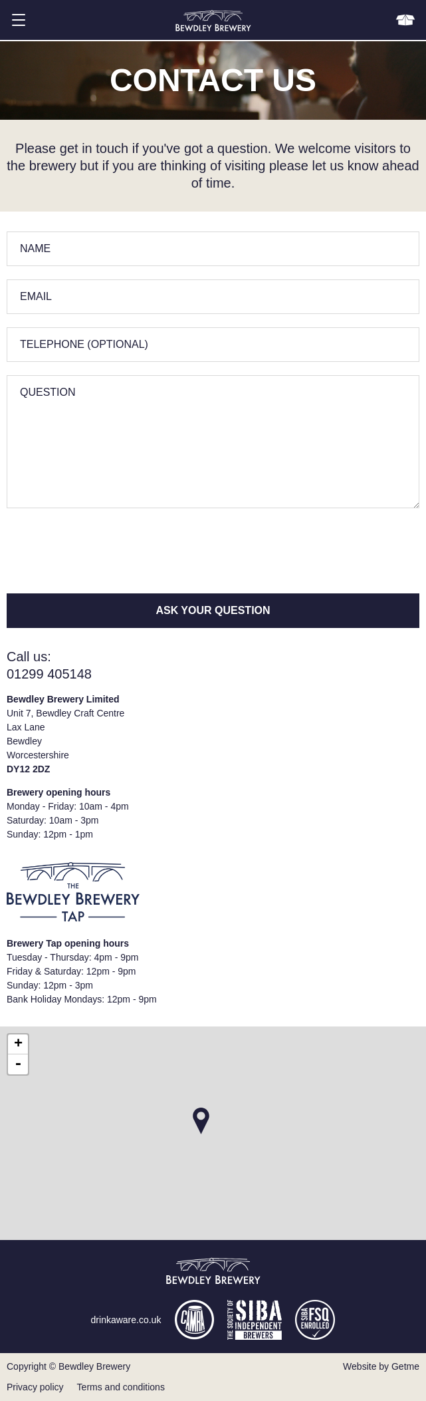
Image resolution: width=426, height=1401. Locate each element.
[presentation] (108, 547)
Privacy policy (35, 1387)
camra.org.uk (194, 1320)
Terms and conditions (121, 1387)
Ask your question (213, 610)
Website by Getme (381, 1366)
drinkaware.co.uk (126, 1320)
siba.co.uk (254, 1320)
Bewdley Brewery (213, 20)
